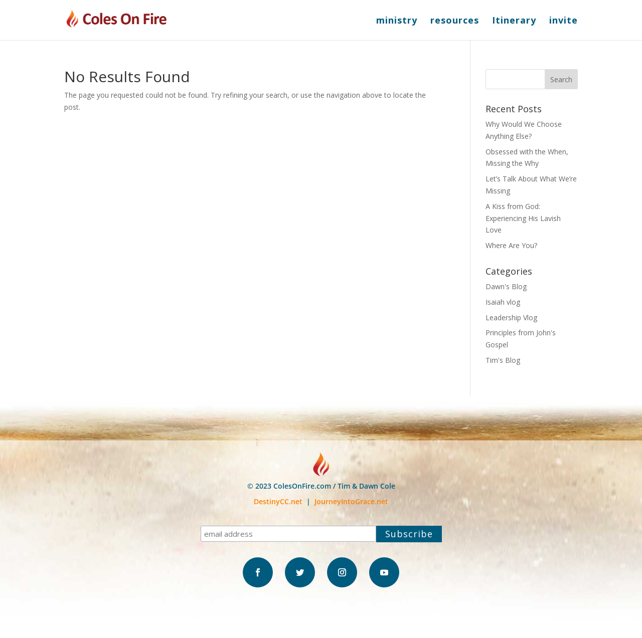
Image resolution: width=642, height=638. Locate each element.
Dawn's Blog (506, 286)
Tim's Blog (503, 360)
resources (454, 21)
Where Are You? (511, 245)
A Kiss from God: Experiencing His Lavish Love (523, 218)
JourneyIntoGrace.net (351, 501)
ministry (396, 21)
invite (563, 21)
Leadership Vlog (511, 317)
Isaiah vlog (503, 302)
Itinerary (514, 21)
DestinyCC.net (278, 501)
